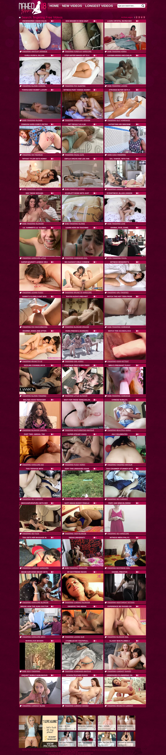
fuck (37, 533)
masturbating (41, 327)
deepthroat (121, 602)
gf (41, 361)
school (127, 189)
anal (85, 258)
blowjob (40, 224)
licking (124, 86)
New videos (72, 6)
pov (75, 86)
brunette (78, 292)
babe (109, 51)
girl (118, 292)
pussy (40, 292)
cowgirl (42, 86)
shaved (128, 671)
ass (42, 465)
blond (42, 706)
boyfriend (121, 568)
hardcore (86, 51)
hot (33, 155)
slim (82, 637)
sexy (29, 671)
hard (109, 155)
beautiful (120, 430)
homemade (125, 120)
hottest (125, 361)
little (43, 258)
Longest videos (99, 6)
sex (32, 499)
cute (82, 155)
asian (118, 361)
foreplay (78, 51)
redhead (39, 155)
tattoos (130, 602)
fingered (124, 292)
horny (124, 51)
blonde (34, 86)
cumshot (39, 499)
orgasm (86, 120)
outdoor (83, 396)
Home (54, 6)
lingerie (120, 189)
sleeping (81, 86)
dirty (43, 637)
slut (118, 120)
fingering (26, 51)
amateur (35, 51)
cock (114, 155)
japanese (43, 51)
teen (76, 533)
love (123, 224)
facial (76, 155)
